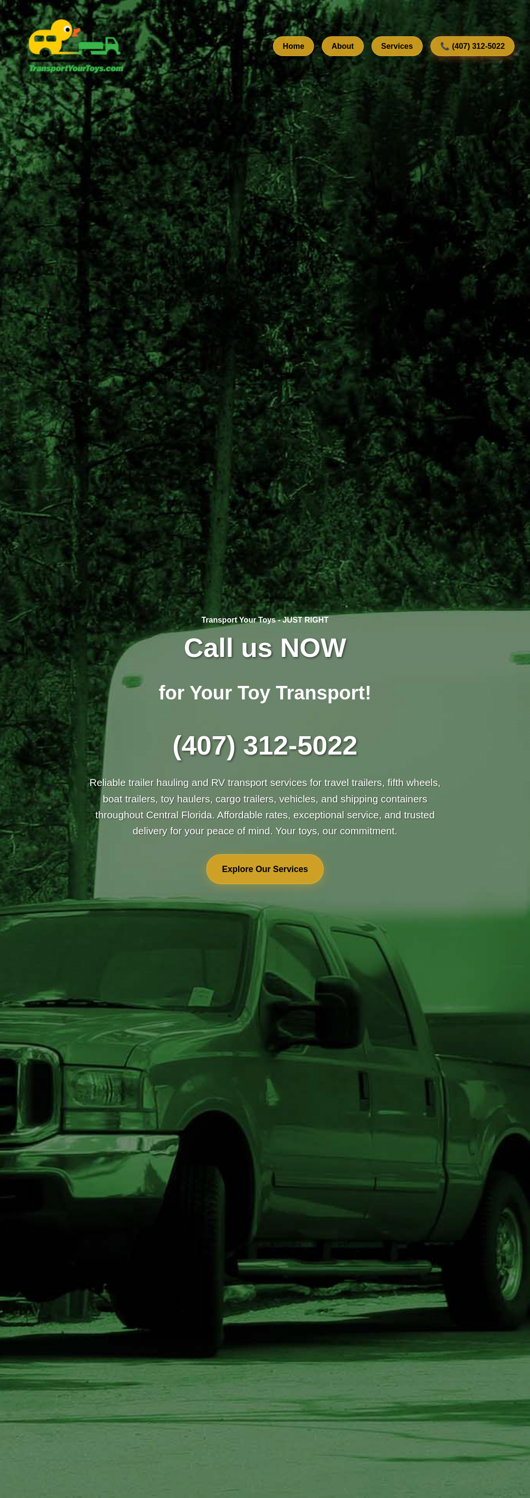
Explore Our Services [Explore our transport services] (265, 869)
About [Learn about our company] (342, 46)
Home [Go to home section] (293, 46)
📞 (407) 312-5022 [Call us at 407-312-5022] (472, 46)
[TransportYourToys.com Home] (75, 46)
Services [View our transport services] (397, 46)
